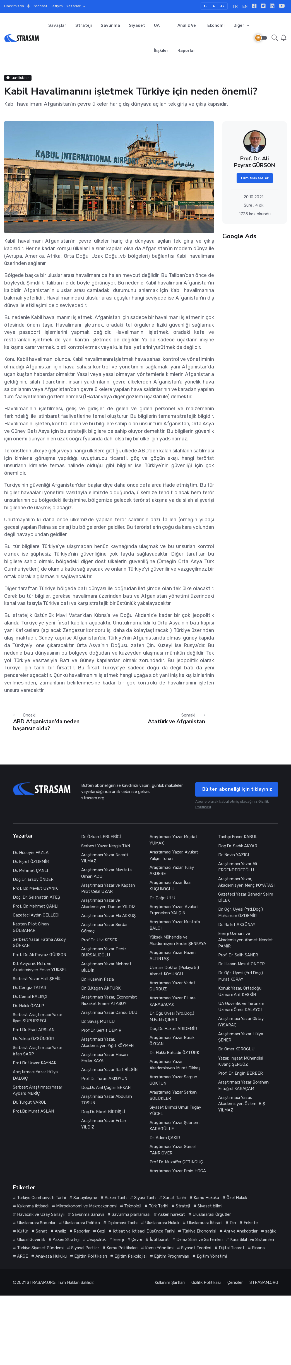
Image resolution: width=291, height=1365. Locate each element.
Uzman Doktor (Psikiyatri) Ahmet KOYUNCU (174, 970)
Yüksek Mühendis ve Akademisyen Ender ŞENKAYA (178, 940)
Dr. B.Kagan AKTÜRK (101, 988)
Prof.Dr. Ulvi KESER (99, 939)
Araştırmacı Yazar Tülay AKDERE (172, 870)
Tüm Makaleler (254, 178)
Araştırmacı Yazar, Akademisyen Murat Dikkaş (175, 1064)
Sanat (41, 1231)
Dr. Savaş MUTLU (98, 1021)
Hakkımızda (14, 6)
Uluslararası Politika (81, 1222)
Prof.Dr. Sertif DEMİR (101, 1030)
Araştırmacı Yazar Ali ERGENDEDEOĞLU (237, 867)
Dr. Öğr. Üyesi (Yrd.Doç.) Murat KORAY (240, 976)
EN (244, 6)
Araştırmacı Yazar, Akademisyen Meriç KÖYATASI (246, 882)
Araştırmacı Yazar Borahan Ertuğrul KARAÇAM (243, 1085)
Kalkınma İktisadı (33, 1206)
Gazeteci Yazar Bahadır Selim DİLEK (245, 897)
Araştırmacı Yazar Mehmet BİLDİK (106, 967)
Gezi (101, 1231)
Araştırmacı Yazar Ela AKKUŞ (108, 915)
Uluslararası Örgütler (212, 1214)
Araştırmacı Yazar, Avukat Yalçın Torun (174, 855)
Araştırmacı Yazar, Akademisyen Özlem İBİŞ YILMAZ (241, 1104)
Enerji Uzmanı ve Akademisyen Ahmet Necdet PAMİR (245, 940)
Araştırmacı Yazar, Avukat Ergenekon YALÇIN (174, 910)
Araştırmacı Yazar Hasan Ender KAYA (104, 1057)
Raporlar (82, 1231)
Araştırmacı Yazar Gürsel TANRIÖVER (173, 1150)
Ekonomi (216, 25)
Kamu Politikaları (122, 1247)
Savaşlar (57, 25)
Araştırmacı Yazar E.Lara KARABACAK (173, 1001)
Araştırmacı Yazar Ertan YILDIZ (103, 1124)
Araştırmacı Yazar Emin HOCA (178, 1170)
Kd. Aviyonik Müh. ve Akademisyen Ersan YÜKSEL (40, 967)
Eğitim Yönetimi (212, 1256)
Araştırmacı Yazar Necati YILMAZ (104, 858)
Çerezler (235, 1282)
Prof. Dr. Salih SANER (238, 955)
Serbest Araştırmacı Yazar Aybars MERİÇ (37, 1090)
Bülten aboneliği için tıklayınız (237, 789)
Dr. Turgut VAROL (29, 1102)
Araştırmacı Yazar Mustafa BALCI (175, 925)
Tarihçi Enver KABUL (238, 836)
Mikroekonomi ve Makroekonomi (86, 1206)
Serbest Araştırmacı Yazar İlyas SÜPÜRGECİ (37, 1018)
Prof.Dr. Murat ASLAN (33, 1111)
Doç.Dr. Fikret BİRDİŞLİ (103, 1111)
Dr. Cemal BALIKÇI (30, 996)
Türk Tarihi (158, 1206)
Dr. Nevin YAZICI (233, 854)
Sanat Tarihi (174, 1197)
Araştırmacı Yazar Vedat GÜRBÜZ (172, 986)
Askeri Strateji (66, 1239)
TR (235, 6)
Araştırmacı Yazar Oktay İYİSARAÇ (241, 1022)
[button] (275, 37)
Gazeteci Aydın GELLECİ (36, 915)
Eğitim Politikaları (90, 1256)
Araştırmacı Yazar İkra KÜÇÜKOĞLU (170, 885)
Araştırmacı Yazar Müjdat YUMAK (173, 840)
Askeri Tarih (116, 1197)
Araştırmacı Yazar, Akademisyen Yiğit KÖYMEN (107, 1042)
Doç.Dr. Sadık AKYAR (237, 845)
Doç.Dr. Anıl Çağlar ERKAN (106, 1087)
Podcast (37, 6)
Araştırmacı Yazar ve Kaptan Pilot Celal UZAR (108, 888)
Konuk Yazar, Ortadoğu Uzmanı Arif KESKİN (239, 991)
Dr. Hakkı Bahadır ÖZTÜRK (174, 1052)
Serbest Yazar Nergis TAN (105, 845)
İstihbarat (159, 1239)
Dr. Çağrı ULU (162, 897)
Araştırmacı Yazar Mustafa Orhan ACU (106, 873)
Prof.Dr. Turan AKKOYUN (104, 1078)
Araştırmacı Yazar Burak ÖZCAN (172, 1040)
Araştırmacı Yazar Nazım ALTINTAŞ (173, 955)
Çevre (136, 1239)
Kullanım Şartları (170, 1282)
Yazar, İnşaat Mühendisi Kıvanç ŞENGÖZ (240, 1061)
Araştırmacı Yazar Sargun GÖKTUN (173, 1080)
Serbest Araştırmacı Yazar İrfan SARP (37, 1051)
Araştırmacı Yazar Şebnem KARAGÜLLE (174, 1126)
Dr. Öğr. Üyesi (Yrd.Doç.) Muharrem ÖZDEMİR (240, 912)
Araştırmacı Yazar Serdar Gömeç (104, 928)
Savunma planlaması (131, 1214)
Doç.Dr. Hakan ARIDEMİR (173, 1028)
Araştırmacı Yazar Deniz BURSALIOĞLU (103, 952)
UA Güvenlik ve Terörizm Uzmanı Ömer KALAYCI (241, 1006)
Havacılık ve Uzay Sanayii (40, 1214)
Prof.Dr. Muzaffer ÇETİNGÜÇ (176, 1161)
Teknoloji (132, 1206)
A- (205, 6)
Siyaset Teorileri (196, 1247)
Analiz (60, 1231)
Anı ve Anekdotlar (241, 1231)
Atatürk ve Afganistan (176, 721)
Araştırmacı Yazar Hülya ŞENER (240, 1037)
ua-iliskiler (17, 78)
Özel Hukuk (237, 1197)
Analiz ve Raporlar (186, 38)
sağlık (270, 1231)
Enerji (118, 1239)
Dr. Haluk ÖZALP (28, 1005)
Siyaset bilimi (210, 1206)
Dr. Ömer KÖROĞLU (236, 1049)
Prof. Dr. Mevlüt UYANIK (35, 888)
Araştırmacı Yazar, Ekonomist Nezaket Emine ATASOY (109, 1000)
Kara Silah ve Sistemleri (252, 1239)
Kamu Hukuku (206, 1197)
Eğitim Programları (171, 1256)
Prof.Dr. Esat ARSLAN (33, 1029)
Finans (258, 1247)
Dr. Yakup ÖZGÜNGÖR (33, 1038)
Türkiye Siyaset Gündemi (40, 1247)
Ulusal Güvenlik (31, 1239)
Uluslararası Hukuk (162, 1222)
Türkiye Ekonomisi (199, 1231)
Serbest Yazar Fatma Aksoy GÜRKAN (39, 942)
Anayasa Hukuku (51, 1256)
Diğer (239, 25)
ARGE (22, 1256)
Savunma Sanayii (88, 1214)
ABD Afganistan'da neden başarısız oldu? (46, 725)
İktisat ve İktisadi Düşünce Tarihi (144, 1231)
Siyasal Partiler (85, 1247)
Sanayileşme (85, 1197)
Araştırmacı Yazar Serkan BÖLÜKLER (173, 1095)
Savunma (110, 25)
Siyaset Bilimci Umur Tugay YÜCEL (175, 1110)
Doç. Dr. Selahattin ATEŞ (36, 897)
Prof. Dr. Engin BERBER (240, 1073)
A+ (222, 6)
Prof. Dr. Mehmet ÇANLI (35, 906)
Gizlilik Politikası (206, 1282)
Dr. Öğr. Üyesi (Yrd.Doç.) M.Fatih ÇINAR (172, 1016)
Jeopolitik (96, 1239)
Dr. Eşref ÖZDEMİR (31, 861)
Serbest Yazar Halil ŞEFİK (37, 978)
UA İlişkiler (161, 38)
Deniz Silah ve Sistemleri (199, 1239)
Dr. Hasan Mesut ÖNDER (241, 963)
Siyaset (137, 25)
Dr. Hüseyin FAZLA (31, 852)
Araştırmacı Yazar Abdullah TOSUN (106, 1099)
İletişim (56, 6)
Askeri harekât (171, 1214)
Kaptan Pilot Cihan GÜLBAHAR (31, 927)
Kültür (22, 1231)
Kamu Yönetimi (159, 1247)
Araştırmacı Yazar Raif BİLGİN (109, 1069)
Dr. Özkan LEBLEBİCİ (101, 836)
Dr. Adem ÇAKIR (165, 1137)
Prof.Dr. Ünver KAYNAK (34, 1062)
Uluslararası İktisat (204, 1222)
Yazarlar (73, 6)
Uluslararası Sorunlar (36, 1222)
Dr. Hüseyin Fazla (97, 979)
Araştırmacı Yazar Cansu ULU (109, 1012)
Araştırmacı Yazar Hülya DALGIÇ (35, 1075)
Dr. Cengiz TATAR (29, 987)
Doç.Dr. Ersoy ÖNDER (33, 879)
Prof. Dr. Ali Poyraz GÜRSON (39, 954)
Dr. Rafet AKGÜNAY (236, 924)
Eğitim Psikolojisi (130, 1256)
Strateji (83, 25)
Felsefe (251, 1222)
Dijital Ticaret (231, 1247)
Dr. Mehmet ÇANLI (30, 870)
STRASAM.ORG (41, 1282)
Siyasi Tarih (145, 1197)
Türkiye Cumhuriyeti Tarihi (41, 1197)
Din (233, 1222)
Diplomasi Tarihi (122, 1222)
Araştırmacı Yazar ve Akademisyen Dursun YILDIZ (108, 903)
